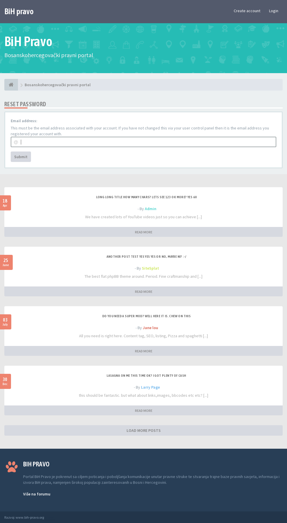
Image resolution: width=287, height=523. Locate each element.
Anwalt (50, 517)
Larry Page (150, 387)
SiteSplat (150, 268)
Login (273, 10)
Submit (21, 156)
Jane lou (150, 327)
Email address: (24, 120)
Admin (150, 208)
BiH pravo (19, 11)
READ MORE (143, 232)
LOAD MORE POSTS (144, 430)
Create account (247, 10)
